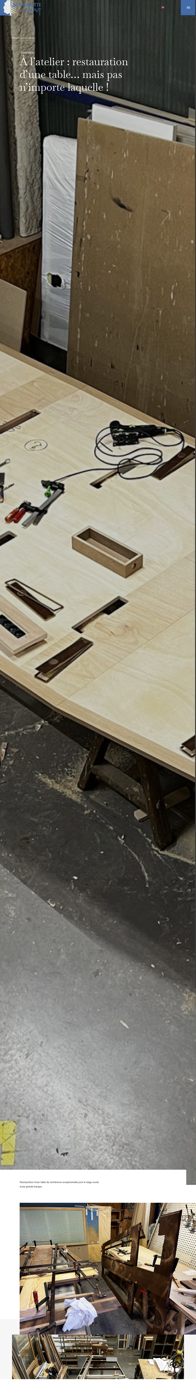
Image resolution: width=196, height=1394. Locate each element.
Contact (172, 7)
